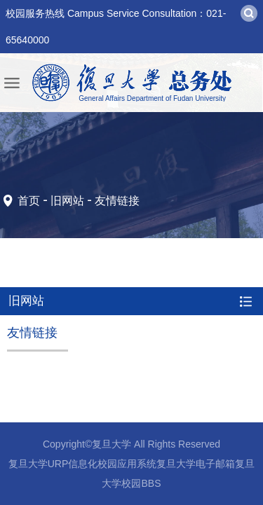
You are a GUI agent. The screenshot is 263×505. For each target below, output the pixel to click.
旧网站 (67, 201)
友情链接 (117, 201)
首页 (29, 201)
